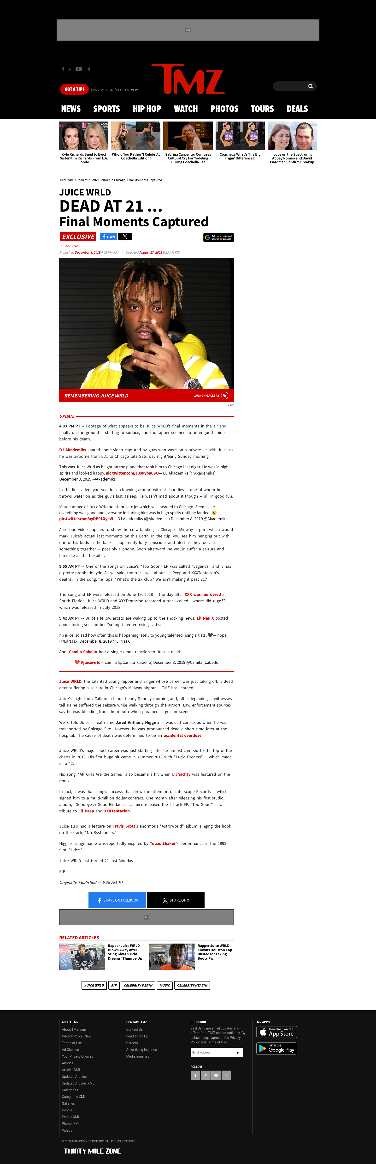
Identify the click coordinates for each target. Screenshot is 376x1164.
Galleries (68, 1103)
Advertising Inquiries (141, 1050)
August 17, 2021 (151, 252)
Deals (297, 109)
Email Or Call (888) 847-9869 (114, 89)
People (67, 1110)
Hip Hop (147, 109)
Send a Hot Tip (137, 1036)
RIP (114, 985)
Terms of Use (72, 1043)
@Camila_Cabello (202, 662)
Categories (70, 1090)
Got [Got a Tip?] (74, 89)
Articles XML (71, 1070)
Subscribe (238, 1052)
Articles (67, 1063)
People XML (71, 1117)
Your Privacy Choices (77, 1056)
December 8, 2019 (88, 252)
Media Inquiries (137, 1056)
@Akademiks (104, 479)
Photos (224, 109)
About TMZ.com (74, 1029)
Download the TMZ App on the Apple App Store (276, 1032)
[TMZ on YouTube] (216, 1075)
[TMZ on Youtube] (79, 69)
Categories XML (74, 1097)
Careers (132, 1043)
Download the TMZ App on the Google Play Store (276, 1048)
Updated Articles (74, 1077)
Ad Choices (70, 1050)
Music (164, 985)
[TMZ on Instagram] (88, 69)
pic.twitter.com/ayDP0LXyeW (86, 518)
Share (117, 900)
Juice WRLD (94, 985)
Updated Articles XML (78, 1083)
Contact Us (134, 1029)
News (71, 109)
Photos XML (71, 1124)
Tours (262, 109)
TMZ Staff (72, 246)
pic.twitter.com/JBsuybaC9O (132, 473)
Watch (186, 109)
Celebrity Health (192, 985)
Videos (67, 1130)
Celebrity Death (138, 985)
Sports (106, 109)
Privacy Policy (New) (77, 1036)
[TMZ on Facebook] (63, 69)
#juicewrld (90, 662)
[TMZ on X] (70, 69)
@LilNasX (121, 641)
